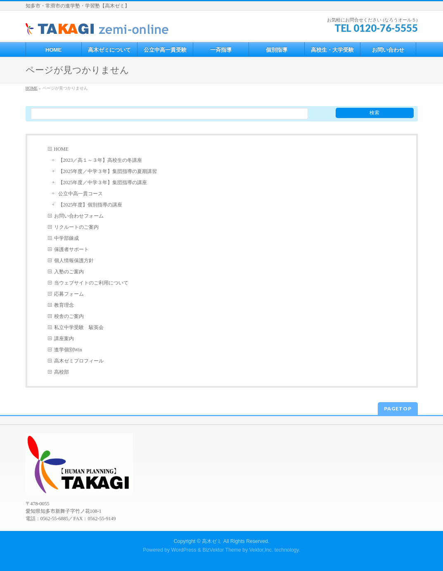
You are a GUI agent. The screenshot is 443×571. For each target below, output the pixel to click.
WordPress (184, 550)
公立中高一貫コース (80, 194)
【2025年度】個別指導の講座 (90, 205)
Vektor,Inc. (261, 550)
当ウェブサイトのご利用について (91, 283)
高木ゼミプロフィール (79, 361)
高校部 (61, 372)
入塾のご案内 (69, 272)
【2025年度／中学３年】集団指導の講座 (102, 182)
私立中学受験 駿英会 (79, 327)
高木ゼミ (212, 541)
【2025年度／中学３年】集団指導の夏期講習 (107, 171)
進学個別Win (68, 350)
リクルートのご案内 (76, 227)
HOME (61, 149)
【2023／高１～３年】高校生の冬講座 (100, 160)
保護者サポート (71, 249)
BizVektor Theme (221, 550)
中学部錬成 (66, 238)
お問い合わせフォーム (79, 216)
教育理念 (64, 305)
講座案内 (64, 338)
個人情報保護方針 (74, 260)
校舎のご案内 (69, 316)
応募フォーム (69, 294)
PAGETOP (398, 408)
